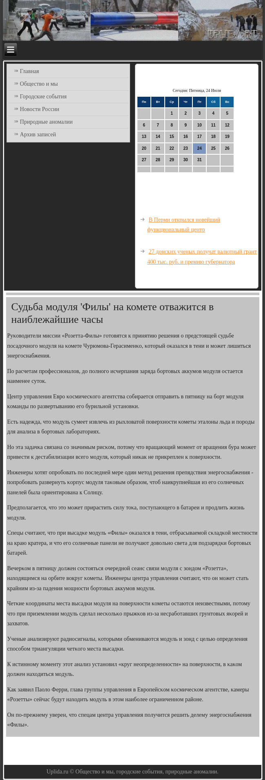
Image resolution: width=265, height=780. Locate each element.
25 (213, 148)
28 (158, 160)
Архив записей (38, 134)
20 (144, 148)
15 (172, 136)
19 (227, 136)
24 (199, 148)
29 (172, 160)
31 (199, 160)
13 (144, 136)
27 (144, 160)
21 (158, 148)
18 (213, 136)
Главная (29, 71)
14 (158, 136)
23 (185, 148)
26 (227, 148)
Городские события (43, 96)
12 (227, 125)
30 (185, 160)
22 (172, 148)
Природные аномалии (46, 122)
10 (199, 125)
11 (213, 125)
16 (185, 136)
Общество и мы (39, 84)
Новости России (40, 109)
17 (199, 136)
